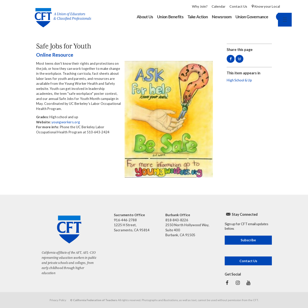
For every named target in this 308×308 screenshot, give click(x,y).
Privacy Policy (58, 300)
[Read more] (169, 119)
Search (276, 17)
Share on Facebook (231, 59)
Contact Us (238, 6)
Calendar (219, 6)
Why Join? (200, 6)
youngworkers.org (65, 122)
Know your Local (267, 6)
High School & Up (239, 80)
